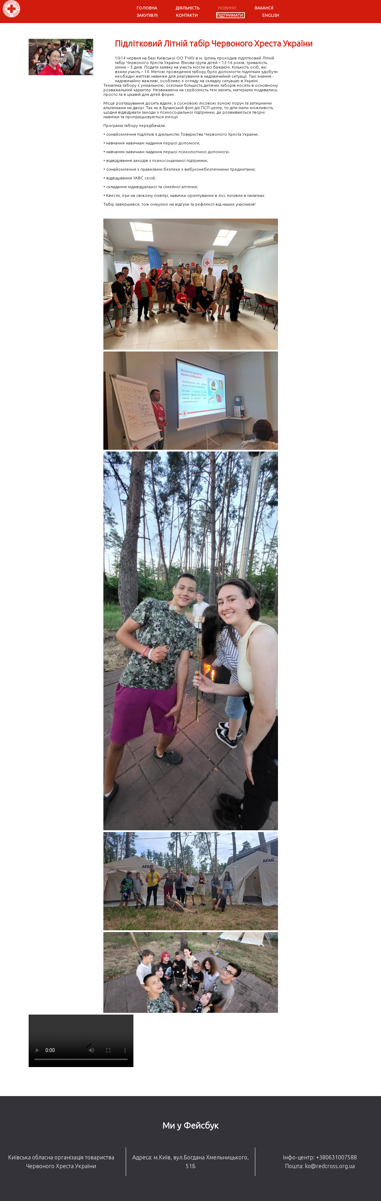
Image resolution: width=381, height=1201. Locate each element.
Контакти (187, 15)
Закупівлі (147, 15)
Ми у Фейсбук (190, 1125)
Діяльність (187, 8)
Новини (227, 8)
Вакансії (264, 8)
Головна (147, 8)
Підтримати (230, 15)
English (270, 15)
